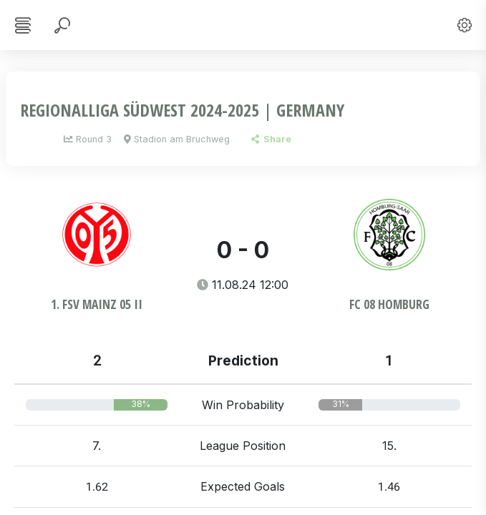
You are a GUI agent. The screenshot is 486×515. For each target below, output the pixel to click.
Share (271, 139)
